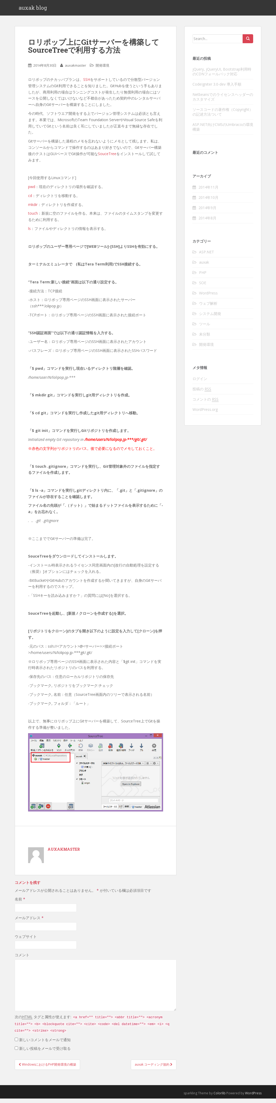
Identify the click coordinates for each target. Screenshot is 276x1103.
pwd (31, 191)
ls (29, 232)
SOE (202, 287)
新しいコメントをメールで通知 (45, 1044)
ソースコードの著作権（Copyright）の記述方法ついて (222, 116)
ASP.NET (206, 256)
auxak (204, 266)
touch (33, 217)
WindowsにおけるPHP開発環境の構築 (47, 1069)
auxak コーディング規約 (154, 1069)
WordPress (208, 297)
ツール (204, 328)
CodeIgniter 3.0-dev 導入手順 (216, 88)
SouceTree (107, 158)
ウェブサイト (26, 940)
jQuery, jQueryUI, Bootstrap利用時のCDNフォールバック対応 (221, 76)
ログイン (199, 383)
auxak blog (33, 10)
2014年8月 (207, 222)
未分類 (204, 338)
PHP (202, 277)
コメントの (205, 403)
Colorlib (219, 1097)
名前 (20, 903)
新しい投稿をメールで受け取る (45, 1053)
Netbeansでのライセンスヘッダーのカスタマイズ (222, 101)
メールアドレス (29, 922)
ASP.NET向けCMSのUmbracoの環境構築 (222, 131)
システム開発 (210, 318)
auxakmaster (75, 70)
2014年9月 (207, 212)
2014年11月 (208, 191)
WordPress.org (205, 413)
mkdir (33, 208)
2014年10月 (208, 201)
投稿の (201, 393)
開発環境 (102, 70)
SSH (86, 83)
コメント (22, 959)
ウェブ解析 (208, 308)
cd (30, 200)
